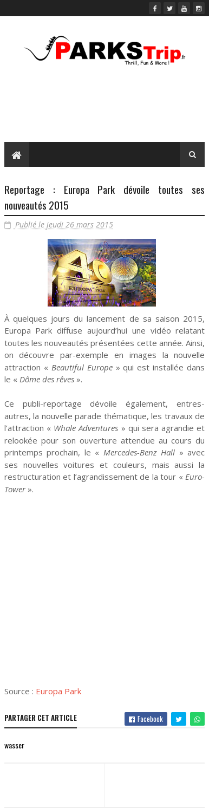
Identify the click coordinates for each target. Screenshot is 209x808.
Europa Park (58, 691)
